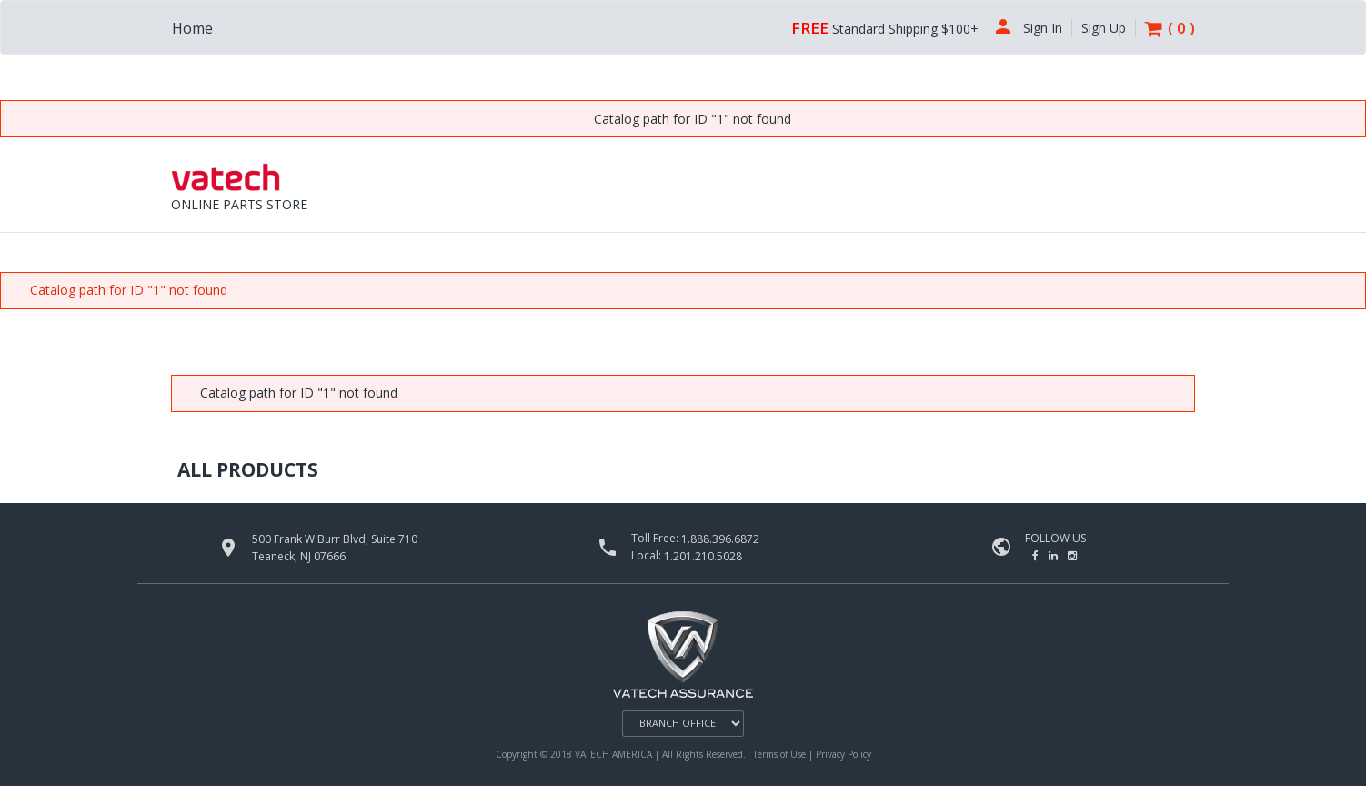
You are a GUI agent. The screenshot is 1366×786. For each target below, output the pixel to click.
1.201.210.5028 (703, 556)
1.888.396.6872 (720, 539)
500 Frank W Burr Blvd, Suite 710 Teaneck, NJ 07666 (334, 547)
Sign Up (1103, 28)
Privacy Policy (843, 754)
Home (192, 28)
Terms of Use (781, 754)
